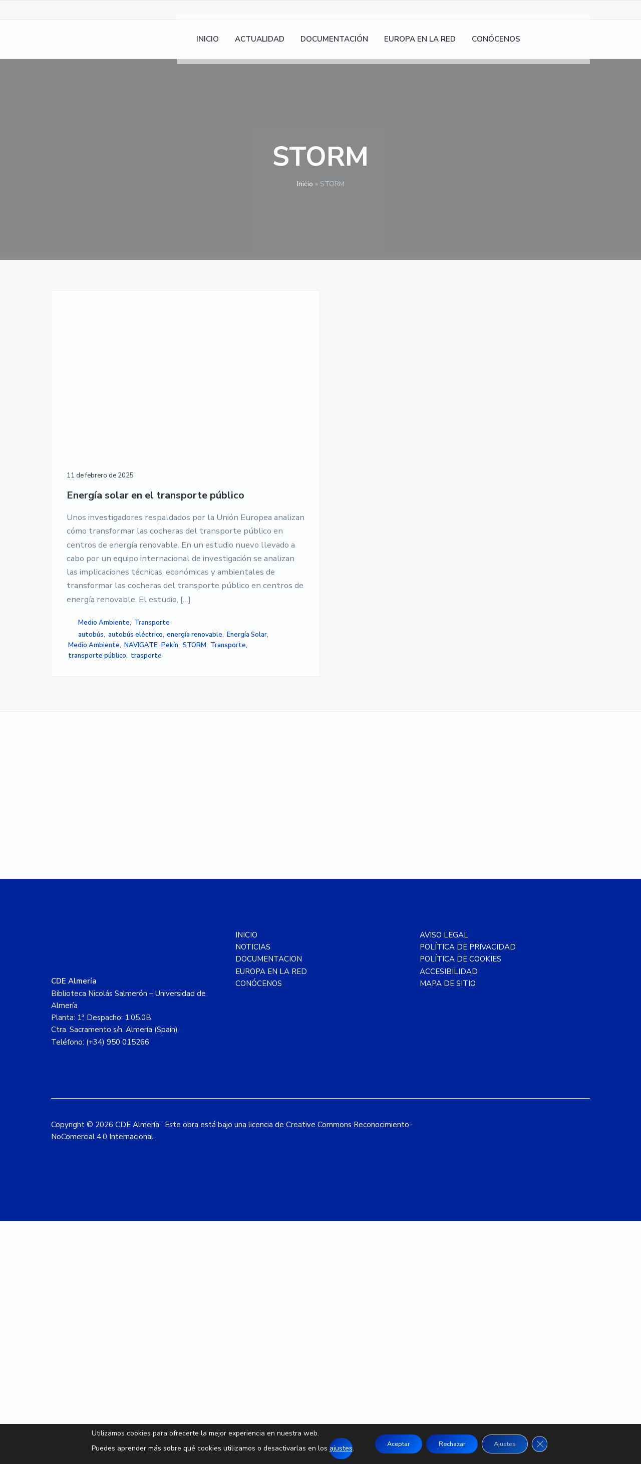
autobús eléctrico (95, 817)
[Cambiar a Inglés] (577, 45)
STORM (138, 859)
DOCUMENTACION (268, 1202)
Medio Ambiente (104, 784)
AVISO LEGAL (444, 1178)
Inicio (305, 184)
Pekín (114, 859)
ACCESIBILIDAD (449, 1214)
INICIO (246, 1178)
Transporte (86, 795)
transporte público (97, 880)
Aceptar (389, 1443)
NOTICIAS (252, 1190)
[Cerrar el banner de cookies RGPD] (552, 1444)
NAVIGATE (84, 859)
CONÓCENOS (258, 1226)
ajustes (327, 1448)
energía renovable (96, 828)
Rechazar (451, 1443)
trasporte (83, 891)
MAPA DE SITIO (448, 1226)
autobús (91, 806)
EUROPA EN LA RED (271, 1214)
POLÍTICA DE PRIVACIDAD (468, 1190)
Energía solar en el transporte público (111, 410)
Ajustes (512, 1443)
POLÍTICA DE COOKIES (460, 1202)
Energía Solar (88, 838)
